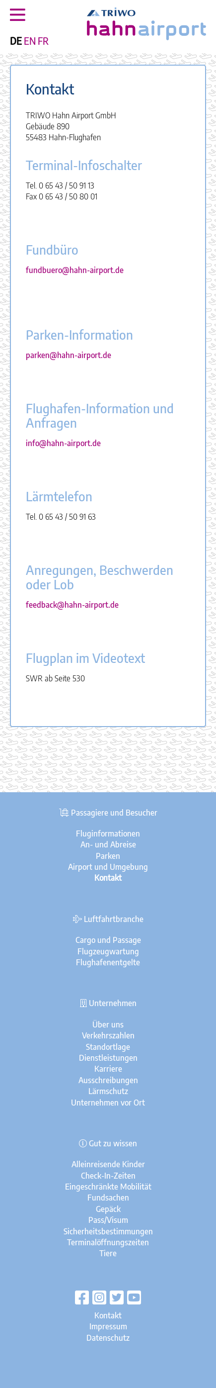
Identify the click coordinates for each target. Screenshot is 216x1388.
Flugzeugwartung (108, 951)
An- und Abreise (108, 844)
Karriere (108, 1069)
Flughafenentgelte (108, 962)
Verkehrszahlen (108, 1035)
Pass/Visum (108, 1220)
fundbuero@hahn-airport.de (75, 270)
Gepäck (108, 1209)
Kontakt (108, 1315)
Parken (108, 856)
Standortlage (108, 1047)
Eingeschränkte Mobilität (108, 1187)
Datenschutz (108, 1338)
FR (43, 41)
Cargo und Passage (108, 940)
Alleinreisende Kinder (108, 1164)
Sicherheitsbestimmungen (108, 1231)
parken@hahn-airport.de (68, 355)
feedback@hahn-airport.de (72, 605)
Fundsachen (108, 1198)
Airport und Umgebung (108, 867)
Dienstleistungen (108, 1058)
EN (30, 41)
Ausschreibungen (108, 1080)
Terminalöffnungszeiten (108, 1242)
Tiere (108, 1253)
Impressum (108, 1326)
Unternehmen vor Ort (108, 1103)
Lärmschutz (108, 1091)
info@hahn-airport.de (63, 443)
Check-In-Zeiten (108, 1176)
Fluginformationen (108, 833)
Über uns (108, 1024)
